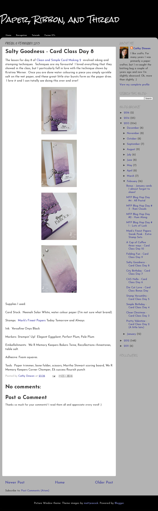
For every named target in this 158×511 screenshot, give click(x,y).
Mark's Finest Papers (32, 320)
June (130, 160)
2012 (127, 340)
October (132, 138)
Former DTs (49, 35)
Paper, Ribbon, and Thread (60, 19)
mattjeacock (91, 503)
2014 (127, 118)
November (133, 133)
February (132, 181)
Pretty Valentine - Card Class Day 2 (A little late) (137, 324)
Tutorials (36, 35)
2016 (127, 112)
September (134, 144)
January (132, 334)
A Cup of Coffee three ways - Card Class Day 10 (138, 245)
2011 (127, 346)
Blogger (119, 503)
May (130, 165)
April (130, 170)
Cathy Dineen (141, 48)
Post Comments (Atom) (35, 490)
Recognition (21, 35)
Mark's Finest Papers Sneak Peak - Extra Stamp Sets (138, 234)
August (131, 149)
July (129, 154)
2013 (127, 123)
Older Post (104, 482)
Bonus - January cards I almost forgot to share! (139, 189)
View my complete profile (135, 84)
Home (8, 35)
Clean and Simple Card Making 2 (59, 60)
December (133, 128)
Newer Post (15, 482)
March (131, 176)
